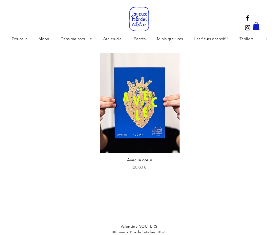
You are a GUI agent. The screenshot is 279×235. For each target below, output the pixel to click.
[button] (256, 26)
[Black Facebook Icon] (247, 17)
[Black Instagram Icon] (247, 27)
